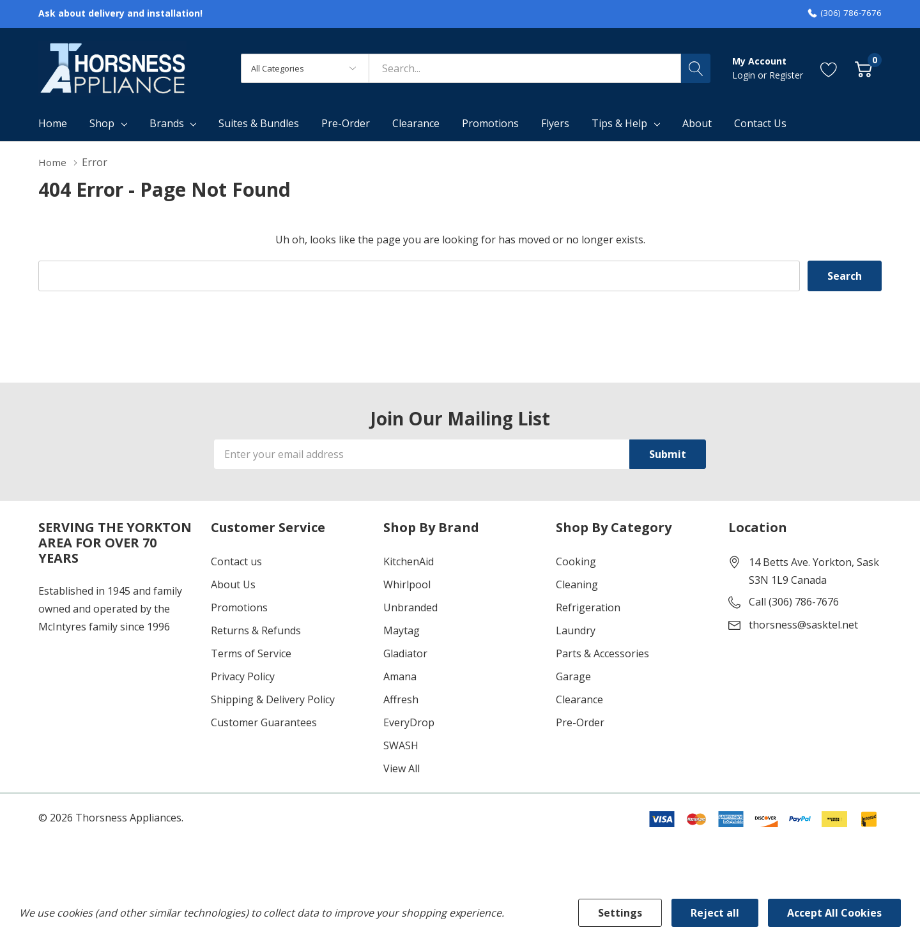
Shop (101, 123)
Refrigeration (588, 607)
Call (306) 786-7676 (794, 602)
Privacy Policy (243, 676)
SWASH (400, 745)
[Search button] (695, 68)
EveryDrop (408, 722)
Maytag (401, 630)
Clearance (579, 699)
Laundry (575, 630)
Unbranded (410, 607)
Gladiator (405, 653)
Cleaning (577, 584)
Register (786, 75)
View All (401, 768)
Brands (167, 123)
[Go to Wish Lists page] (829, 68)
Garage (573, 676)
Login (745, 75)
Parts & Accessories (602, 653)
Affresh (400, 699)
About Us (233, 584)
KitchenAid (408, 561)
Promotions (239, 607)
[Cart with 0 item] (863, 68)
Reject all (715, 913)
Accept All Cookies (834, 913)
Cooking (576, 561)
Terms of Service (251, 653)
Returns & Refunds (256, 630)
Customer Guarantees (264, 722)
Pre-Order (580, 722)
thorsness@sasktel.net (803, 625)
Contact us (236, 561)
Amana (400, 676)
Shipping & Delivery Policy (273, 699)
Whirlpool (407, 584)
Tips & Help (619, 123)
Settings (620, 913)
